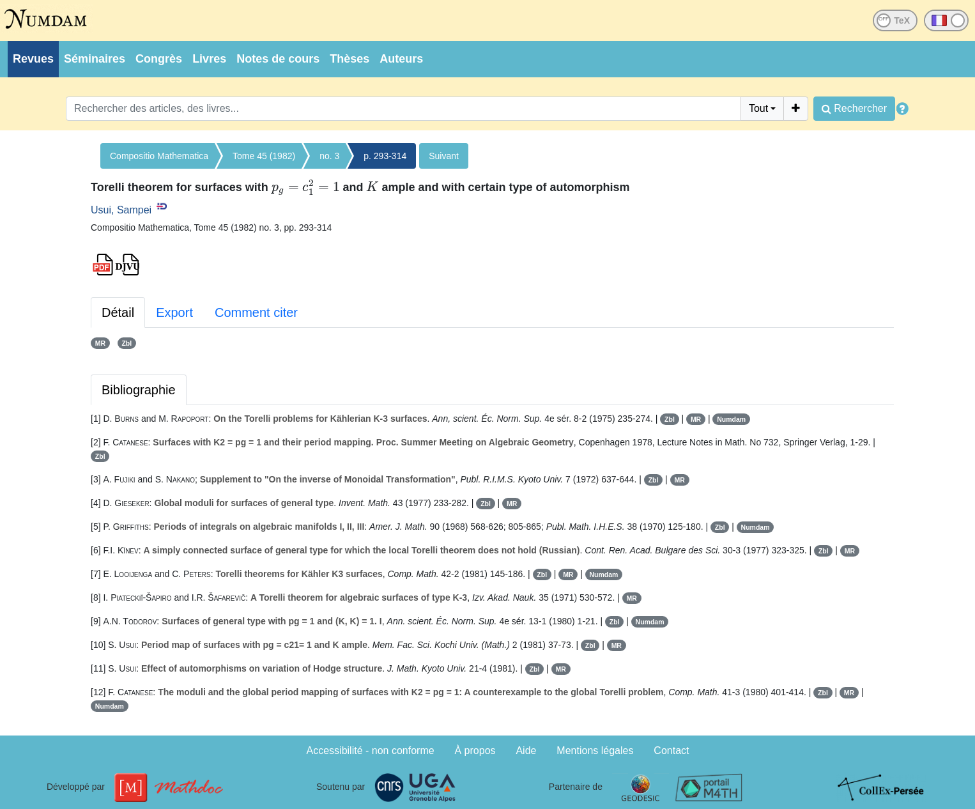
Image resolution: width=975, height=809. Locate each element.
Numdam (731, 419)
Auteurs (401, 58)
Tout (758, 108)
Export (174, 312)
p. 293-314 (385, 156)
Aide (526, 750)
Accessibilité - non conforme (370, 750)
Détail (118, 312)
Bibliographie (139, 390)
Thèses (349, 58)
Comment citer (256, 312)
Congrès (158, 58)
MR (100, 343)
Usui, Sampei (121, 209)
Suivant (444, 156)
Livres (209, 58)
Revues (33, 58)
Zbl (126, 343)
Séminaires (94, 58)
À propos (475, 750)
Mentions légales (595, 750)
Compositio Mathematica (159, 156)
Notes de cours (277, 58)
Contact (671, 750)
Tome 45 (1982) (264, 156)
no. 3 (329, 156)
